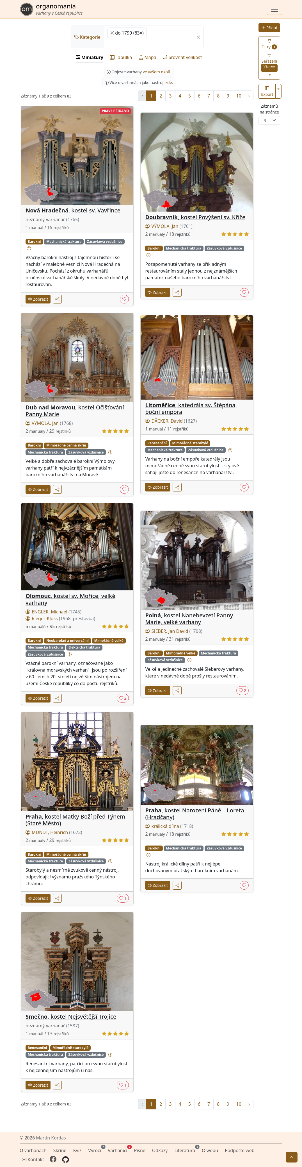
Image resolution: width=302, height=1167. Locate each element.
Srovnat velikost (182, 57)
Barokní (34, 241)
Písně (139, 1150)
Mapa (147, 57)
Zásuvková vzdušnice (104, 241)
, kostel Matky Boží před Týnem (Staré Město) (75, 820)
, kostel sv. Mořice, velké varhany (70, 599)
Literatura (185, 1150)
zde (168, 82)
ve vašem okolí (156, 71)
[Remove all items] (198, 37)
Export (267, 91)
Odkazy (160, 1150)
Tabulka (121, 57)
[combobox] (269, 120)
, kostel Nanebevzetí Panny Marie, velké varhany (189, 618)
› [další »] (249, 96)
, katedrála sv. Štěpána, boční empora (191, 408)
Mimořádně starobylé (190, 443)
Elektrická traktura (84, 647)
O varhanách (33, 1150)
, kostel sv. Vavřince (73, 210)
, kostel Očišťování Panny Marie (75, 411)
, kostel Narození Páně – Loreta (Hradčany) (194, 813)
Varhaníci (119, 1150)
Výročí (95, 1150)
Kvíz (77, 1150)
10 (238, 96)
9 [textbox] (265, 120)
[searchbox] (109, 43)
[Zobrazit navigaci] (274, 9)
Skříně (60, 1150)
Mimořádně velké (108, 640)
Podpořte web (240, 1150)
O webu (210, 1150)
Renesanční (157, 443)
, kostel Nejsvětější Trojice (71, 1016)
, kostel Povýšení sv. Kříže (195, 217)
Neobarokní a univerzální (67, 640)
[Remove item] (112, 33)
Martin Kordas (51, 1138)
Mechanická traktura (63, 241)
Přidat (269, 27)
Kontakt (33, 1159)
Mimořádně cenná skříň (66, 445)
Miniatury (89, 57)
